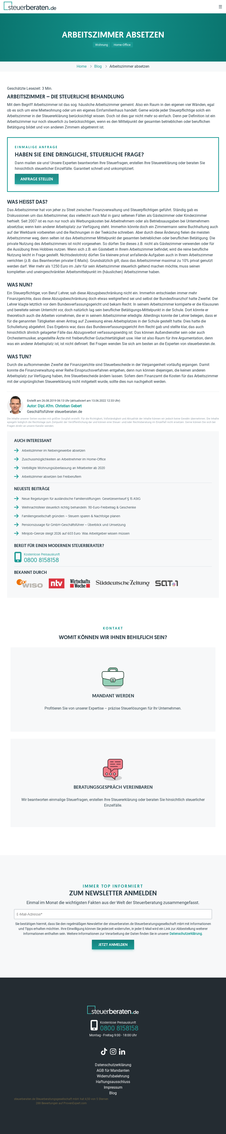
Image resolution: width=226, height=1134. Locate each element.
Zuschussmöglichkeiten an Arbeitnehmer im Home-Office (64, 459)
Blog (113, 1093)
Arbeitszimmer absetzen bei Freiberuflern (51, 476)
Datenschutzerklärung (186, 934)
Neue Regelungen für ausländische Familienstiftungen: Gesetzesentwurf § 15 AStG (81, 499)
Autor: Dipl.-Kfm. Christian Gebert (54, 406)
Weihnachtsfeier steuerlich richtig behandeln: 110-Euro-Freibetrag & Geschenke (79, 507)
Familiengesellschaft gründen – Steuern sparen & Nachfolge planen (71, 516)
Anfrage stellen (36, 179)
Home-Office (122, 45)
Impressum (113, 1087)
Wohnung (101, 45)
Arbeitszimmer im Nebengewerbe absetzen (53, 450)
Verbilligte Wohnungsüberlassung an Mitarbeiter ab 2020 (63, 468)
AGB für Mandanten (113, 1070)
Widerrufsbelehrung (113, 1076)
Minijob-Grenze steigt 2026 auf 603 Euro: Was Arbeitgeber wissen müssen (76, 533)
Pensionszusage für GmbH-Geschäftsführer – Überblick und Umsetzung (74, 525)
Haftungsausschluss (113, 1082)
